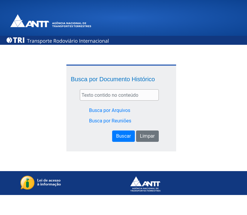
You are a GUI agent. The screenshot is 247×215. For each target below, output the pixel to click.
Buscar (123, 136)
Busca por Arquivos (109, 110)
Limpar (147, 136)
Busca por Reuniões (110, 121)
